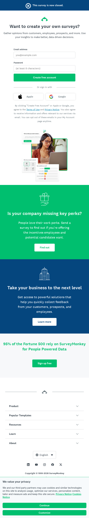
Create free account (44, 77)
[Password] (44, 68)
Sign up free (44, 363)
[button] (44, 406)
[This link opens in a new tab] (28, 464)
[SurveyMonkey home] (44, 18)
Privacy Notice (64, 494)
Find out (44, 247)
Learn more (44, 321)
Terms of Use (33, 109)
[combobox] (44, 455)
